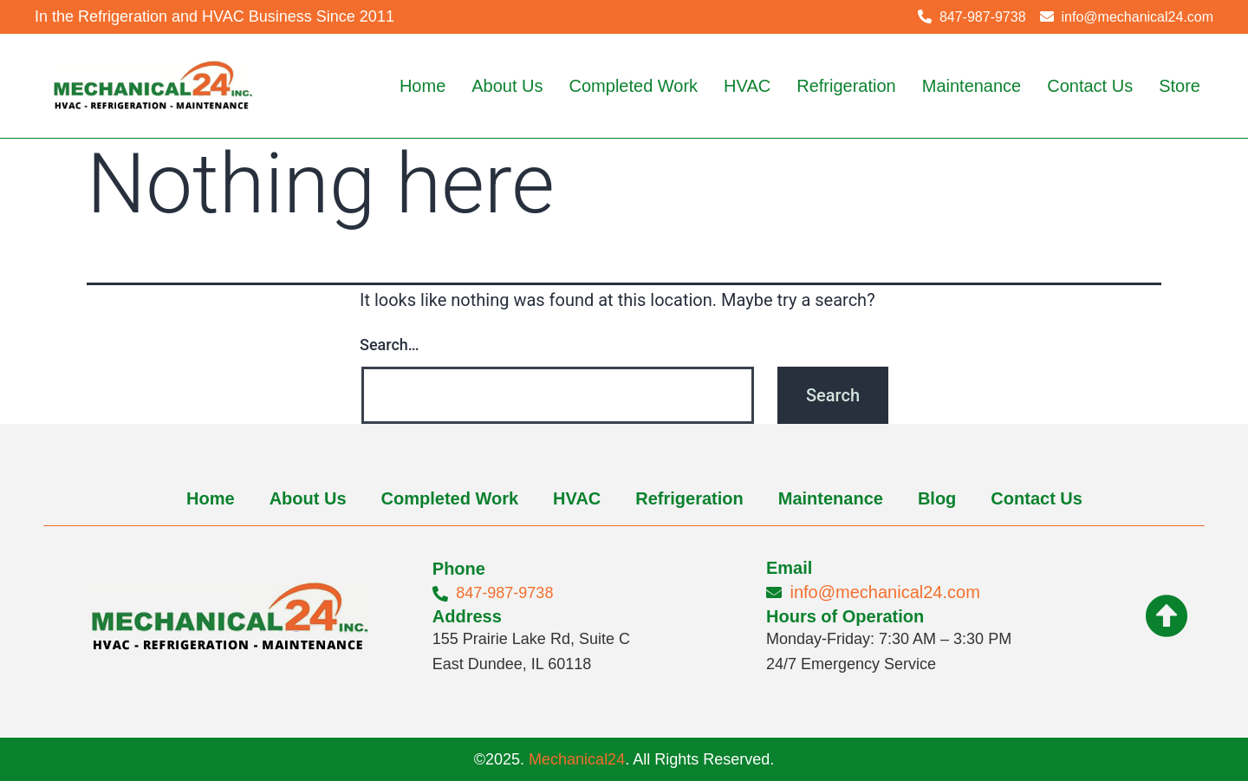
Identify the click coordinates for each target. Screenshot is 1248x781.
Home (422, 85)
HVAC (747, 85)
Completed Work (634, 85)
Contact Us (1090, 85)
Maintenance (972, 85)
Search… (389, 344)
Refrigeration (846, 85)
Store (1179, 85)
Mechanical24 (577, 759)
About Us (507, 85)
